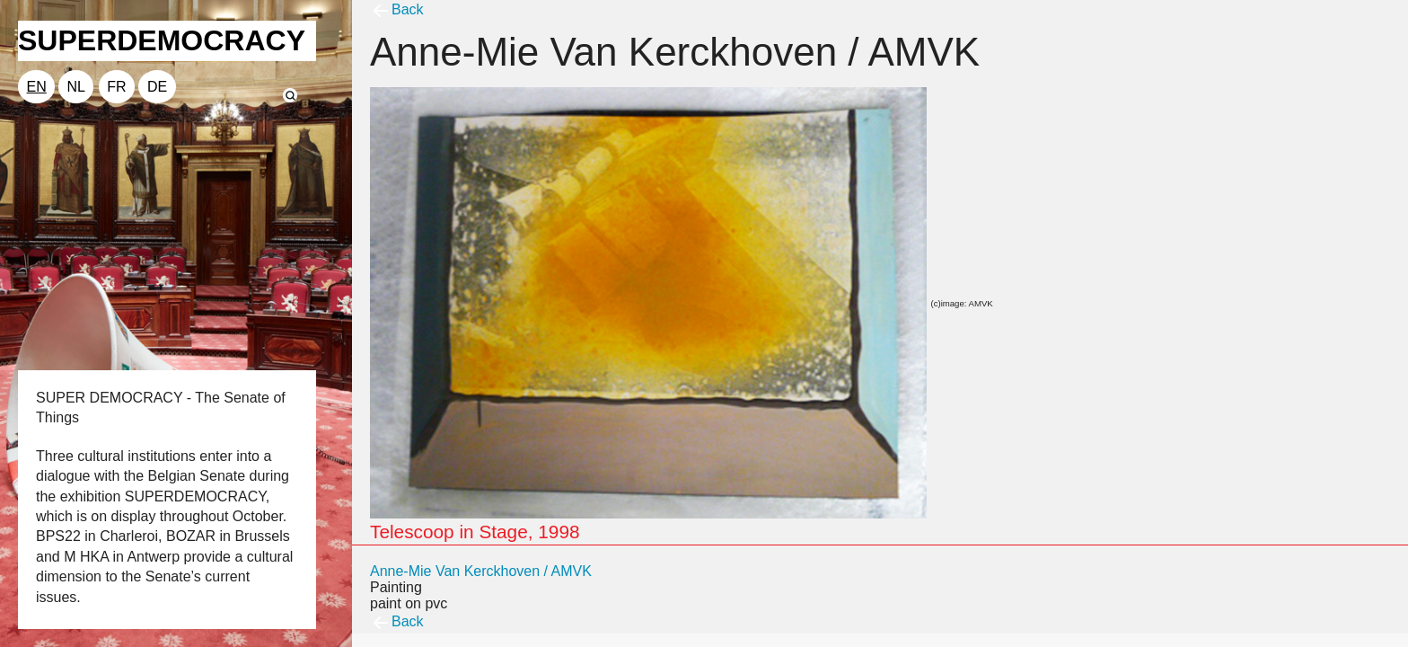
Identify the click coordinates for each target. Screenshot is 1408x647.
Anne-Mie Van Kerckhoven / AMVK (481, 571)
